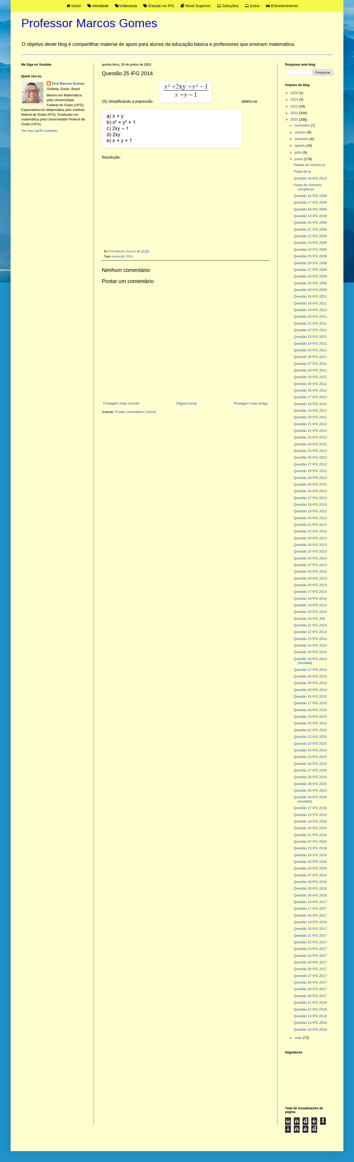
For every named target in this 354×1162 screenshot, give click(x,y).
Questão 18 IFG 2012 (310, 404)
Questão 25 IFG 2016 (310, 862)
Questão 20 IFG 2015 (310, 723)
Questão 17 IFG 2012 (310, 397)
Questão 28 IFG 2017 (310, 982)
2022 (294, 106)
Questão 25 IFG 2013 (310, 551)
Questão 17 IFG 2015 (310, 703)
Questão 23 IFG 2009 (310, 243)
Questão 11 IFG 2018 (310, 1002)
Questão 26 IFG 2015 (310, 764)
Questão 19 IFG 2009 (310, 216)
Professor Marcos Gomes (89, 23)
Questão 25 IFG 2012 (310, 451)
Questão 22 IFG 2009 (310, 236)
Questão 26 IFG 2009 (310, 263)
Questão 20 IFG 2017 (310, 929)
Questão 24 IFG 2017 (310, 956)
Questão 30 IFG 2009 (310, 290)
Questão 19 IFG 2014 (310, 605)
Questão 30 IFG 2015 (310, 790)
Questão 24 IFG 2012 (310, 444)
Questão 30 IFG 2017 (310, 996)
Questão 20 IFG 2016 (310, 828)
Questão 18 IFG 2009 (310, 209)
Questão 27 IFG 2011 (310, 364)
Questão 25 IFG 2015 (310, 757)
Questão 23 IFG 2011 (310, 337)
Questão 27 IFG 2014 (310, 670)
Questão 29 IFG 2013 (310, 578)
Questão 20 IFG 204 (309, 619)
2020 (294, 120)
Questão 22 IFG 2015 (310, 737)
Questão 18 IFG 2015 (310, 710)
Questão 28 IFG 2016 (310, 882)
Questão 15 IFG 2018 (310, 1029)
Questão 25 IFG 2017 (310, 962)
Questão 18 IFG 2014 (310, 598)
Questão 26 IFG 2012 (310, 457)
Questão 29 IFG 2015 (310, 784)
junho (299, 159)
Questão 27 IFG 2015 (310, 770)
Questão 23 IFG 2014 (310, 639)
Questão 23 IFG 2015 (310, 744)
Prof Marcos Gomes (68, 84)
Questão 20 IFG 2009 (310, 223)
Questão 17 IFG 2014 (310, 592)
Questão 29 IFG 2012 (310, 478)
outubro (301, 132)
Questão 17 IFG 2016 (310, 808)
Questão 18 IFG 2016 (310, 815)
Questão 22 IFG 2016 (310, 842)
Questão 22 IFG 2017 (310, 942)
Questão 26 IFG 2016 (310, 868)
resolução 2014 (122, 256)
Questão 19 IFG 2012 (310, 310)
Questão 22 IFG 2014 (310, 632)
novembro (303, 125)
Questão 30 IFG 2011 (310, 384)
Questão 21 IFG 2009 (310, 229)
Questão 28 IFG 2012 (310, 471)
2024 (294, 99)
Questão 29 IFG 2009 (310, 283)
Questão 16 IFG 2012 (310, 390)
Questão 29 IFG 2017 (310, 989)
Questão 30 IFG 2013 (310, 585)
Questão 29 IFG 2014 (310, 683)
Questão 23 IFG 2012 (310, 437)
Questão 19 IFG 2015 (310, 717)
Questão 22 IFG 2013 (310, 531)
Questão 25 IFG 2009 (310, 256)
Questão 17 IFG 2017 (310, 908)
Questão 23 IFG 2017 (310, 949)
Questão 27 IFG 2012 (310, 464)
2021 (294, 113)
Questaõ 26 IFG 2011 (310, 357)
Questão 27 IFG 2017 (310, 976)
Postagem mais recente (121, 403)
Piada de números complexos (308, 187)
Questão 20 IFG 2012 (310, 417)
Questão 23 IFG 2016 (310, 848)
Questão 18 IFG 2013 (310, 504)
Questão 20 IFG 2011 (310, 316)
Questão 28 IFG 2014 (310, 676)
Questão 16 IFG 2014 (310, 178)
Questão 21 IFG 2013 (310, 424)
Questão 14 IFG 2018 (310, 1023)
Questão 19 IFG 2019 (310, 922)
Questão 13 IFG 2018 (310, 1016)
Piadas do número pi (309, 165)
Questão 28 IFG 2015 (310, 777)
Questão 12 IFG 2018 (310, 1009)
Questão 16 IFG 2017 (310, 902)
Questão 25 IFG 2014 (310, 652)
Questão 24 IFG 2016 (310, 855)
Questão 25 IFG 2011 (310, 350)
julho (299, 152)
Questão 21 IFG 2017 (310, 935)
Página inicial (186, 403)
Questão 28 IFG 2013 (310, 571)
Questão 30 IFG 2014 (310, 690)
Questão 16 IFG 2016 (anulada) (310, 799)
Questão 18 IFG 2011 (310, 303)
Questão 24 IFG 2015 (310, 750)
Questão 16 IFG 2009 (310, 196)
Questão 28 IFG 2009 (310, 276)
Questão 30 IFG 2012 (310, 484)
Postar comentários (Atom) (135, 412)
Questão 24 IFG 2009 (310, 250)
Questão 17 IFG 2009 (310, 202)
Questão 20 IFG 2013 (310, 518)
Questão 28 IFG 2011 (310, 370)
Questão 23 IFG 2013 (310, 538)
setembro (302, 139)
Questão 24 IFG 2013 (310, 545)
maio (299, 1038)
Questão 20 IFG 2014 (310, 612)
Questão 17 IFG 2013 (310, 498)
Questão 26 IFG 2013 (310, 558)
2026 (294, 93)
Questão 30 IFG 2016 (310, 895)
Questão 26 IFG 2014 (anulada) (310, 661)
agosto (300, 145)
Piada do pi (302, 171)
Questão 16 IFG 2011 (310, 296)
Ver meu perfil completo (39, 131)
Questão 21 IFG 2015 (310, 730)
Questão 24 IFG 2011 (310, 344)
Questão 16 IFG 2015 (310, 696)
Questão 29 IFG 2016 (310, 888)
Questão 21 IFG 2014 (310, 625)
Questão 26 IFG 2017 (310, 969)
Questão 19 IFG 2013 (310, 511)
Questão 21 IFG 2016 (310, 835)
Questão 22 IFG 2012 (310, 330)
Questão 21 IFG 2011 (310, 323)
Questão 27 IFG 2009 (310, 270)
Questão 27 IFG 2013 (310, 565)
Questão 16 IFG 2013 (310, 491)
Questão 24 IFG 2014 (310, 645)
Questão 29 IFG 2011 (310, 377)
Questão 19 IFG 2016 (310, 821)
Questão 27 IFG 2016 (310, 875)
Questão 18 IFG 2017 (310, 915)
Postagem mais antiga (251, 403)
